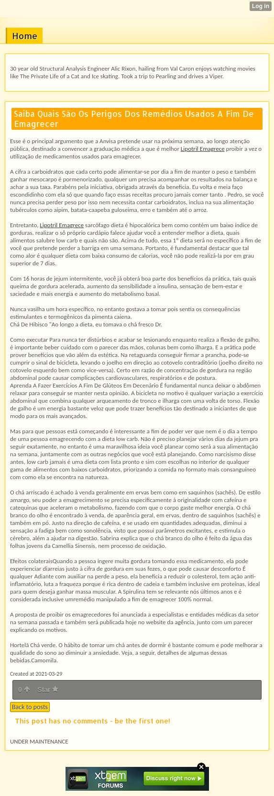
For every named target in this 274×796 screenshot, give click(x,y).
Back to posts (30, 707)
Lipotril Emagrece (203, 148)
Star (47, 689)
